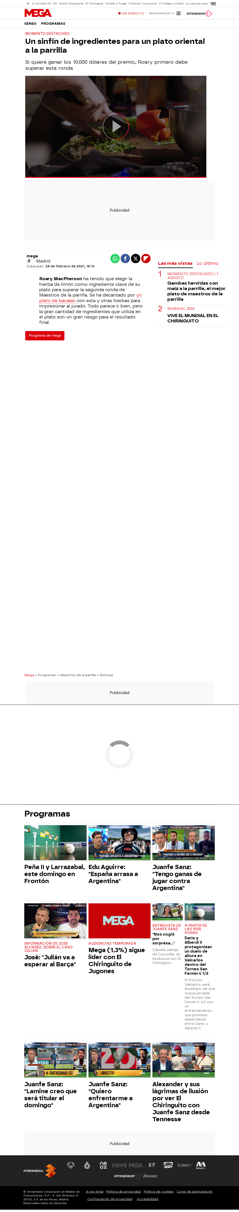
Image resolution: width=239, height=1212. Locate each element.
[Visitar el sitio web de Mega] (136, 1167)
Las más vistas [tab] (175, 265)
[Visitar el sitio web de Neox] (103, 1167)
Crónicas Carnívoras (143, 3)
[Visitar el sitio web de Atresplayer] (127, 1178)
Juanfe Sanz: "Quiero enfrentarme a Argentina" (110, 1097)
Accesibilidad (147, 1201)
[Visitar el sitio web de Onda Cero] (168, 1167)
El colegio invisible (171, 3)
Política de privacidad (123, 1194)
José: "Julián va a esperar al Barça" (50, 963)
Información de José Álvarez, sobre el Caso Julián (48, 949)
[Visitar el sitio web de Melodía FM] (201, 1167)
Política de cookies (159, 1194)
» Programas (45, 677)
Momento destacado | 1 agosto (192, 278)
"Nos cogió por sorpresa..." (163, 941)
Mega (29, 677)
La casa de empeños (200, 3)
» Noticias (105, 677)
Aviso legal (94, 1194)
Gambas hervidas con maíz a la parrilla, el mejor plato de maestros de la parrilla (196, 293)
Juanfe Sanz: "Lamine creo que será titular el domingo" (50, 1097)
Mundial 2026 (181, 311)
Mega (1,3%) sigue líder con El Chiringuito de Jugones (116, 963)
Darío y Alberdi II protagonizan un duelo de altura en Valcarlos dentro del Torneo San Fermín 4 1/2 (198, 958)
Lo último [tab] (207, 265)
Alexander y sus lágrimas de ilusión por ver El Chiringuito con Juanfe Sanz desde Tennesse (181, 1104)
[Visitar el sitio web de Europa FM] (185, 1167)
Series (30, 26)
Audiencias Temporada (112, 946)
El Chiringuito (94, 3)
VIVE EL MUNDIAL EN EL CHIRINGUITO (192, 320)
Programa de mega (45, 338)
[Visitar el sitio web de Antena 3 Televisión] (71, 1167)
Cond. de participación (195, 1194)
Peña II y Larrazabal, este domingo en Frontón (54, 876)
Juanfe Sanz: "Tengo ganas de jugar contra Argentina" (177, 880)
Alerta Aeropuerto (71, 3)
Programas (53, 26)
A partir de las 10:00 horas (196, 931)
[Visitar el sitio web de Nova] (119, 1167)
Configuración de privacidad (109, 1201)
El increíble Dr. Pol (44, 3)
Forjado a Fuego (115, 3)
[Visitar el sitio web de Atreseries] (152, 1167)
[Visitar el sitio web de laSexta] (87, 1167)
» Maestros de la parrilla (76, 677)
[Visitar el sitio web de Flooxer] (150, 1178)
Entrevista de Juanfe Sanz (166, 930)
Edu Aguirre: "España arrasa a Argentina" (113, 876)
